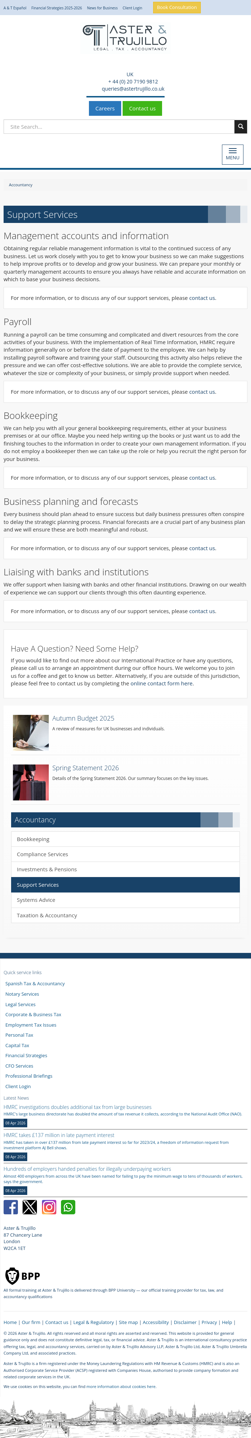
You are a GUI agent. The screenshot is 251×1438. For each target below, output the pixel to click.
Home (10, 1322)
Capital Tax (17, 1045)
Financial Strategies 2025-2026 (57, 8)
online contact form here (162, 683)
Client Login (132, 8)
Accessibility (156, 1322)
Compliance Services (42, 854)
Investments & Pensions (47, 869)
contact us (202, 297)
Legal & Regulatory (94, 1322)
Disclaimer (185, 1322)
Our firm (31, 1322)
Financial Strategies (26, 1055)
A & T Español (15, 8)
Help (227, 1322)
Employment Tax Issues (30, 1025)
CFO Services (19, 1066)
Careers (105, 108)
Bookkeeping (33, 839)
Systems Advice (36, 899)
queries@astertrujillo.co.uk (132, 88)
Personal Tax (19, 1035)
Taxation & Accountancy (47, 915)
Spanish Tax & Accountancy (35, 983)
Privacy (209, 1322)
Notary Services (22, 994)
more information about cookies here (121, 1386)
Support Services (38, 884)
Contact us (142, 108)
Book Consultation (177, 7)
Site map (128, 1322)
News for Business (102, 8)
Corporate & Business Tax (33, 1014)
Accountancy (20, 184)
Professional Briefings (28, 1076)
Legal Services (20, 1004)
